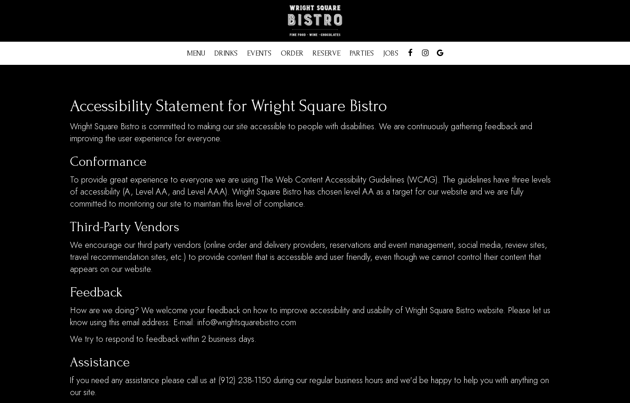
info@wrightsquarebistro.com (246, 322)
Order (292, 53)
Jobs (390, 53)
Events (259, 53)
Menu (196, 53)
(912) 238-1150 (244, 380)
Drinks (226, 53)
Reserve (326, 53)
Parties (362, 53)
